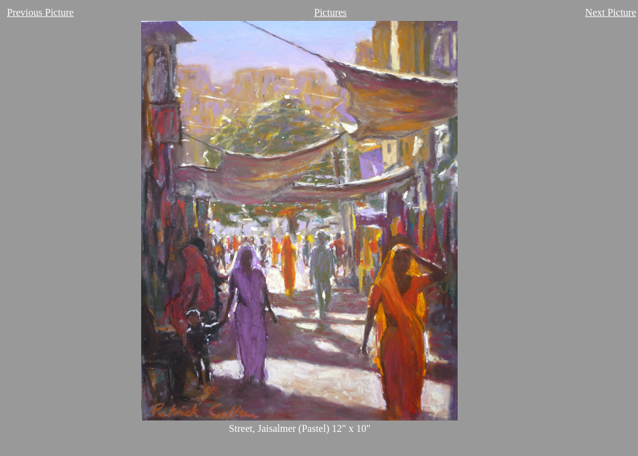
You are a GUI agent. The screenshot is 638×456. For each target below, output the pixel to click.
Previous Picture (40, 12)
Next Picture (610, 12)
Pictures (330, 12)
